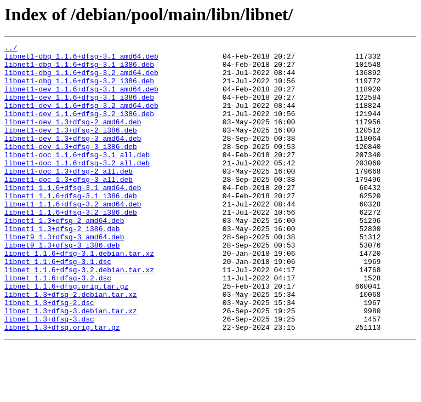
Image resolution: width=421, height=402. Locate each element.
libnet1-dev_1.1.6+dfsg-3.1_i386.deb (79, 108)
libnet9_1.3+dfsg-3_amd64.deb (64, 276)
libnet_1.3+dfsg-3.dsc (49, 375)
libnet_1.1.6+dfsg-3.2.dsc (57, 325)
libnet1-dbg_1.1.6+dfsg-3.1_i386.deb (79, 69)
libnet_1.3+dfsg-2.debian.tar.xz (70, 345)
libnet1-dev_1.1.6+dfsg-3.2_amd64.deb (81, 118)
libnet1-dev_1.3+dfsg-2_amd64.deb (72, 138)
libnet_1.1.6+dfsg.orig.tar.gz (66, 335)
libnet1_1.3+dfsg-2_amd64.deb (64, 256)
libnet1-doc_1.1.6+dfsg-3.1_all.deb (77, 177)
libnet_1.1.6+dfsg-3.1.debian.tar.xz (79, 296)
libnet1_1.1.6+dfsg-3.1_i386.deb (70, 227)
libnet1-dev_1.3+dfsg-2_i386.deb (70, 148)
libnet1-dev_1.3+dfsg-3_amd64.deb (72, 158)
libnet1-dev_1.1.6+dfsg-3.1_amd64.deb (81, 99)
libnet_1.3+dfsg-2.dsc (49, 355)
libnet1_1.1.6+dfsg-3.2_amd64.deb (72, 237)
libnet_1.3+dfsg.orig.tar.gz (62, 384)
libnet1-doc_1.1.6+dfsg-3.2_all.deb (77, 187)
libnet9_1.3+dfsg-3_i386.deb (62, 286)
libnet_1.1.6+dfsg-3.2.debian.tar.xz (79, 315)
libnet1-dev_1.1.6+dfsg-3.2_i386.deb (79, 128)
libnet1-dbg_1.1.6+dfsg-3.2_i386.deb (79, 89)
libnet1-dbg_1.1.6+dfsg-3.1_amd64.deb (81, 59)
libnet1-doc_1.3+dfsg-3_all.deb (68, 207)
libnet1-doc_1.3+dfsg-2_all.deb (68, 197)
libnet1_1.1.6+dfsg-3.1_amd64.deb (72, 217)
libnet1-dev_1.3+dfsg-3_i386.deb (70, 168)
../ (10, 49)
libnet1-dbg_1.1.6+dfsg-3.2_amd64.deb (81, 79)
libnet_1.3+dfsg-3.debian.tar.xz (70, 365)
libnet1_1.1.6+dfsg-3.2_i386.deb (70, 246)
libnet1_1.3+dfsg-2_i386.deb (62, 266)
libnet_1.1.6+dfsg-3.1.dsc (57, 306)
